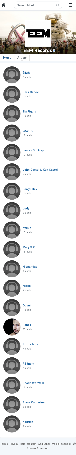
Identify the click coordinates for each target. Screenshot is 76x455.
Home (7, 57)
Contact (31, 443)
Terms (4, 443)
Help (22, 443)
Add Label (44, 443)
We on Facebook (61, 443)
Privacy (14, 443)
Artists (22, 58)
